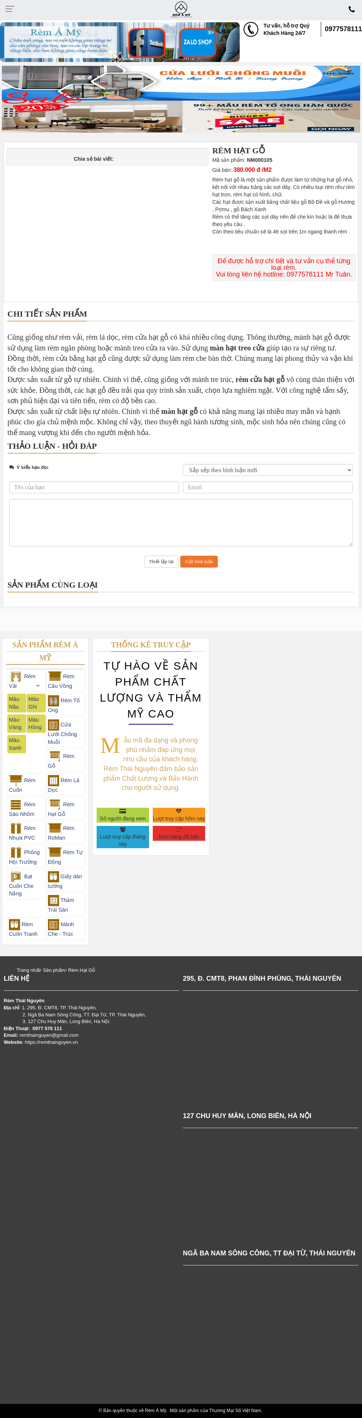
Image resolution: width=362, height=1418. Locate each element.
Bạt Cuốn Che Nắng (21, 884)
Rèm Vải (22, 680)
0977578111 (343, 29)
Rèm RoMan (61, 832)
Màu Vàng (15, 724)
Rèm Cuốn (22, 784)
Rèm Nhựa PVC (22, 832)
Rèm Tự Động (65, 856)
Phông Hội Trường (24, 856)
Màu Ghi (33, 703)
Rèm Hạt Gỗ (61, 808)
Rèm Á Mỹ (155, 1410)
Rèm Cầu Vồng (61, 680)
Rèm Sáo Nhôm (22, 808)
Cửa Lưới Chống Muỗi (62, 732)
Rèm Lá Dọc (64, 784)
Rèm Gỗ (61, 760)
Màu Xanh (15, 744)
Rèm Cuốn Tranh (23, 928)
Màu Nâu (14, 703)
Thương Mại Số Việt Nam (235, 1410)
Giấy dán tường (65, 880)
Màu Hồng (35, 724)
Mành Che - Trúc (61, 928)
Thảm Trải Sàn (61, 904)
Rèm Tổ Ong (64, 704)
